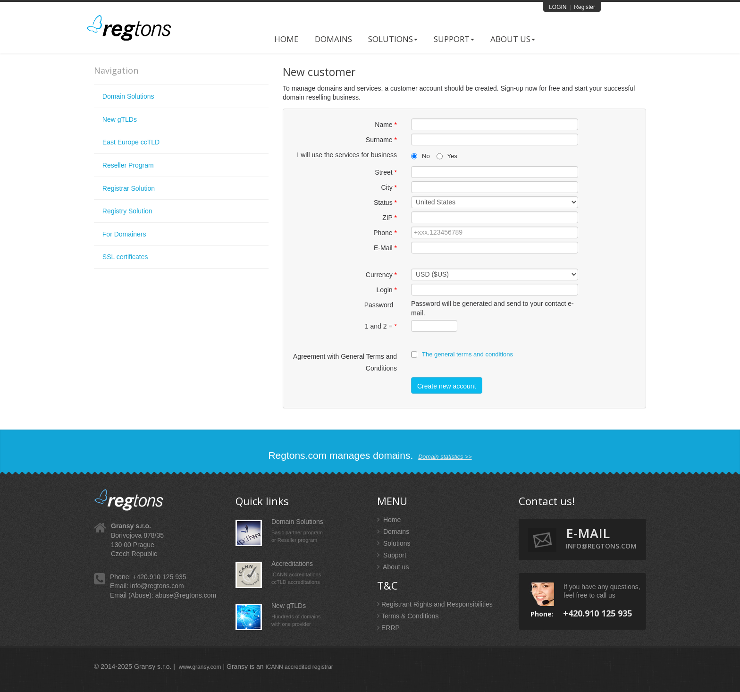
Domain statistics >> (444, 457)
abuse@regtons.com (185, 595)
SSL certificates (125, 257)
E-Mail (385, 248)
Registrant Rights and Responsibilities (435, 604)
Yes (447, 156)
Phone (385, 232)
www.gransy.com (200, 667)
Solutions (393, 39)
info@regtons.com (157, 586)
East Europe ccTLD (131, 142)
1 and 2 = (381, 326)
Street (386, 172)
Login (386, 290)
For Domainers (124, 234)
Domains (333, 39)
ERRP (388, 628)
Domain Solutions (128, 96)
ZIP (389, 217)
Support (454, 39)
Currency (381, 274)
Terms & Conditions (407, 616)
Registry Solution (127, 211)
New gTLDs (119, 119)
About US (512, 39)
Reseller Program (128, 165)
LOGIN (557, 7)
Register (584, 7)
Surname (381, 139)
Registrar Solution (128, 188)
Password (380, 305)
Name (386, 124)
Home (286, 39)
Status (385, 202)
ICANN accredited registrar (299, 667)
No (420, 156)
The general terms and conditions (467, 354)
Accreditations (292, 563)
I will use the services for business (347, 155)
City (389, 187)
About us (393, 567)
